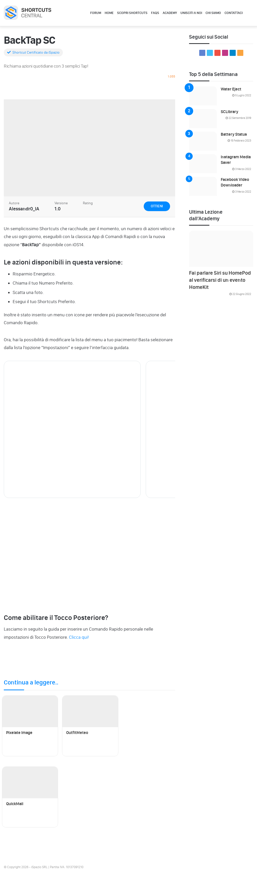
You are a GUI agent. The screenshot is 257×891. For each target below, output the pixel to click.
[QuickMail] (30, 782)
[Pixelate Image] (30, 711)
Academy (170, 13)
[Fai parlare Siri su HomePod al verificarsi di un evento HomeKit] (221, 249)
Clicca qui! (79, 637)
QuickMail (14, 803)
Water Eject (231, 89)
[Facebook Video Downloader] (203, 186)
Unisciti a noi (191, 13)
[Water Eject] (203, 95)
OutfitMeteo (77, 732)
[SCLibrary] (203, 118)
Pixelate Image (19, 732)
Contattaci (234, 13)
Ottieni (157, 206)
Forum (95, 13)
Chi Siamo (213, 13)
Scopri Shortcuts (132, 13)
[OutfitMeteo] (90, 711)
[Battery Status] (203, 141)
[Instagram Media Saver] (203, 163)
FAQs (155, 13)
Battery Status (234, 134)
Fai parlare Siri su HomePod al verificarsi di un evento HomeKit (220, 280)
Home (109, 13)
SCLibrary (229, 111)
